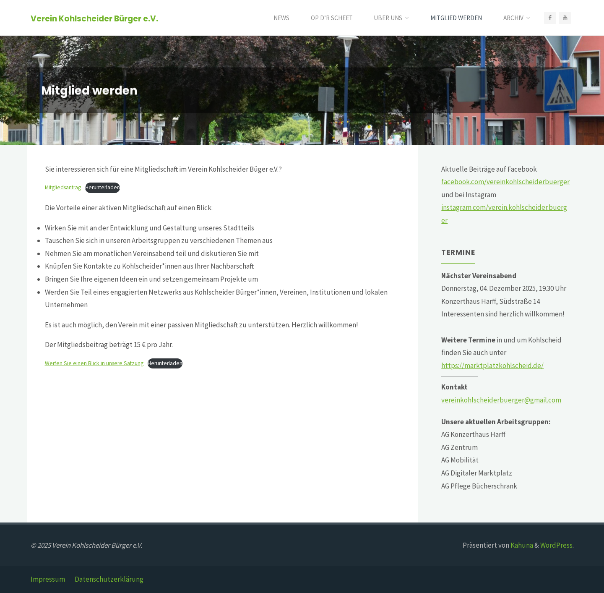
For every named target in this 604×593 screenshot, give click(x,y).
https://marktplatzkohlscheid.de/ (492, 365)
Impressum (48, 579)
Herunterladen (102, 187)
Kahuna (521, 545)
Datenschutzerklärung (109, 579)
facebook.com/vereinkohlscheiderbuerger (505, 181)
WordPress (556, 545)
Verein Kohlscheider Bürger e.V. (94, 18)
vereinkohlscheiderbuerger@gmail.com (501, 400)
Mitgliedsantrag (63, 187)
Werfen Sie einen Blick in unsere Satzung (94, 363)
